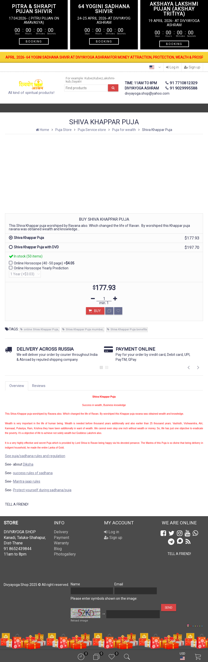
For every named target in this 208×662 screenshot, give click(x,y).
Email (118, 584)
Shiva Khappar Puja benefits (128, 329)
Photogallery (65, 554)
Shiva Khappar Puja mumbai (84, 329)
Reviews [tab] (38, 386)
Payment (61, 537)
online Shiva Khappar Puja (41, 329)
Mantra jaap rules (26, 481)
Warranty (61, 543)
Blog (58, 548)
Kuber (88, 78)
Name (75, 584)
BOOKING (34, 41)
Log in (172, 67)
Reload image (79, 620)
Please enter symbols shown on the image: (104, 598)
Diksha (28, 464)
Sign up (192, 67)
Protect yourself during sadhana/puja (42, 490)
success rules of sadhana (33, 473)
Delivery (61, 532)
